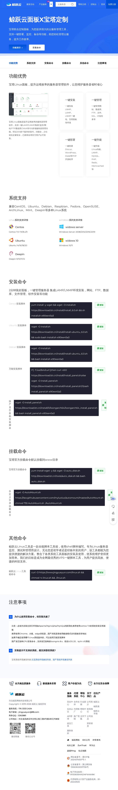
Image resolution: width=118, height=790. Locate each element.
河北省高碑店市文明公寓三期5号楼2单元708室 (39, 719)
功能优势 (13, 63)
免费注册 (112, 4)
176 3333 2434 (25, 708)
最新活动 (30, 4)
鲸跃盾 (96, 706)
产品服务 (43, 3)
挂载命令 (66, 63)
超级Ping (71, 750)
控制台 (94, 4)
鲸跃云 (96, 702)
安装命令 (48, 63)
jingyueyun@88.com (29, 712)
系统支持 (31, 63)
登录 (103, 4)
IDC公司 (86, 740)
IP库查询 (96, 740)
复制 (100, 305)
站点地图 (82, 750)
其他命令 (84, 63)
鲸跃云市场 (96, 712)
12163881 (22, 715)
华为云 (92, 745)
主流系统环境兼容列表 (41, 659)
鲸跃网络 (76, 740)
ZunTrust (82, 745)
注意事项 (102, 63)
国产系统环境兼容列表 (62, 659)
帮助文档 (82, 4)
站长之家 (71, 745)
